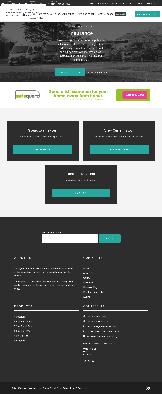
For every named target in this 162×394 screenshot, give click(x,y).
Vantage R (121, 13)
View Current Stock (119, 149)
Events (92, 3)
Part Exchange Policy (93, 292)
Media (115, 3)
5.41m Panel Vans (23, 321)
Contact (87, 278)
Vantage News (153, 3)
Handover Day (90, 287)
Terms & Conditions (78, 388)
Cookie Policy (25, 15)
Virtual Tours (106, 14)
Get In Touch (42, 149)
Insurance (88, 282)
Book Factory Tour (147, 14)
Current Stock (21, 336)
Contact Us (125, 3)
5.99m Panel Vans (23, 326)
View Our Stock (86, 14)
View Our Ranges (97, 72)
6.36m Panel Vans (23, 331)
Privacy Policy (49, 388)
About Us (138, 3)
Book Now (81, 193)
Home (86, 268)
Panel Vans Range (64, 14)
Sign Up (110, 238)
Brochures (104, 3)
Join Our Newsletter (51, 232)
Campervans (45, 14)
